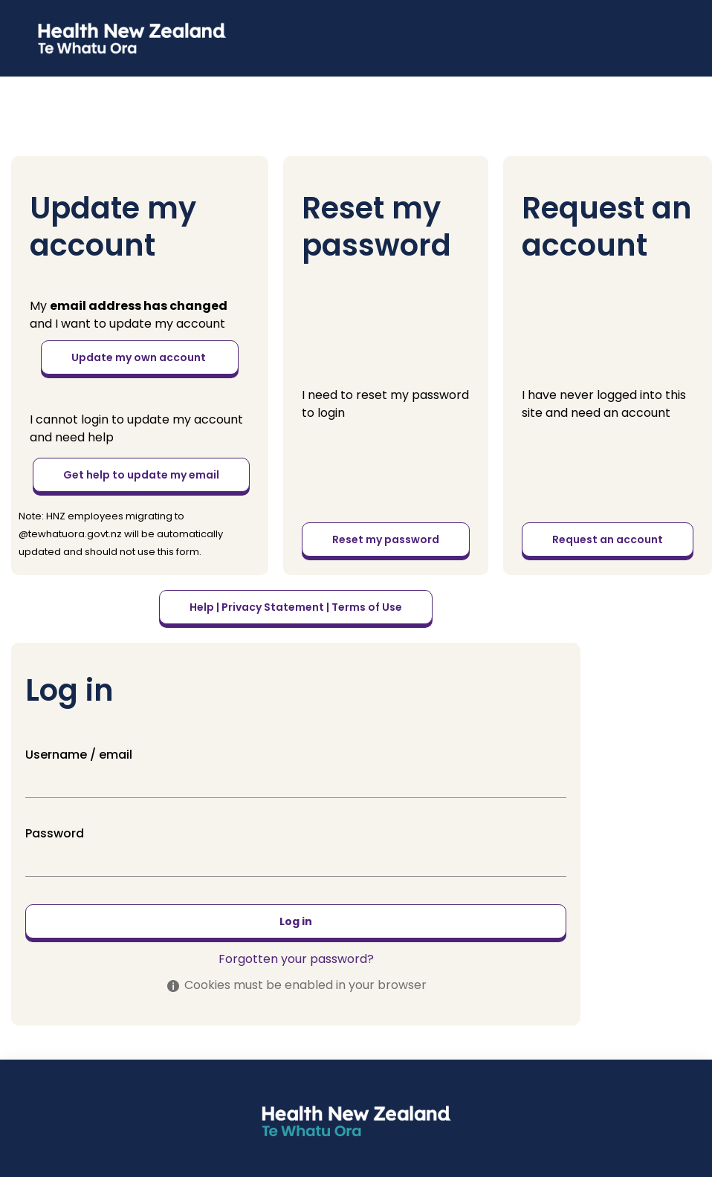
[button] (25, 21)
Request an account (607, 539)
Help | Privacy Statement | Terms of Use (296, 607)
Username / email (78, 754)
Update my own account (139, 357)
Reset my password (385, 539)
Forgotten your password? (296, 958)
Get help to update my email (141, 474)
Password (54, 833)
